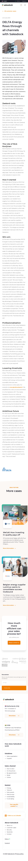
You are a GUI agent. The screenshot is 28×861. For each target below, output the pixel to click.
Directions (14, 716)
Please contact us (14, 642)
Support (24, 1)
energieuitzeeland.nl (16, 387)
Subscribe (7, 688)
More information (9, 605)
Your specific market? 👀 (14, 805)
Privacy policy (19, 854)
